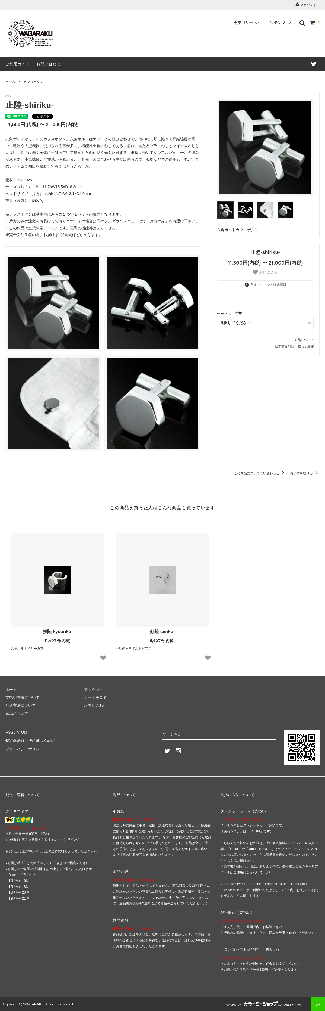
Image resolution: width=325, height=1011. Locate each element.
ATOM (21, 732)
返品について (304, 340)
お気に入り (265, 272)
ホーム (10, 82)
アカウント (308, 4)
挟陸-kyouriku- (57, 631)
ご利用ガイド (17, 64)
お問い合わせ (48, 64)
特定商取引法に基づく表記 (294, 347)
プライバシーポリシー (24, 748)
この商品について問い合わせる (260, 473)
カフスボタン (33, 82)
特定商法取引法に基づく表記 (30, 740)
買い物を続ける (305, 473)
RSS (9, 732)
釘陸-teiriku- (162, 631)
